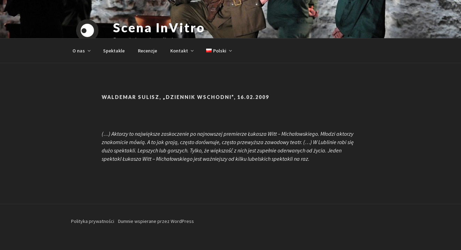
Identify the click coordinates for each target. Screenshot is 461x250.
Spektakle (114, 51)
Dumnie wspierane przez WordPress (156, 221)
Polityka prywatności (92, 221)
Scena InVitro (159, 27)
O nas (82, 51)
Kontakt (182, 51)
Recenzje (147, 51)
